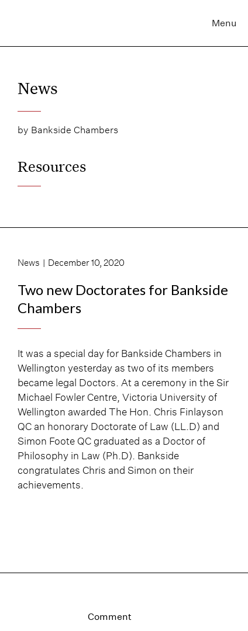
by (23, 130)
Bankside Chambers (74, 130)
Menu (224, 23)
